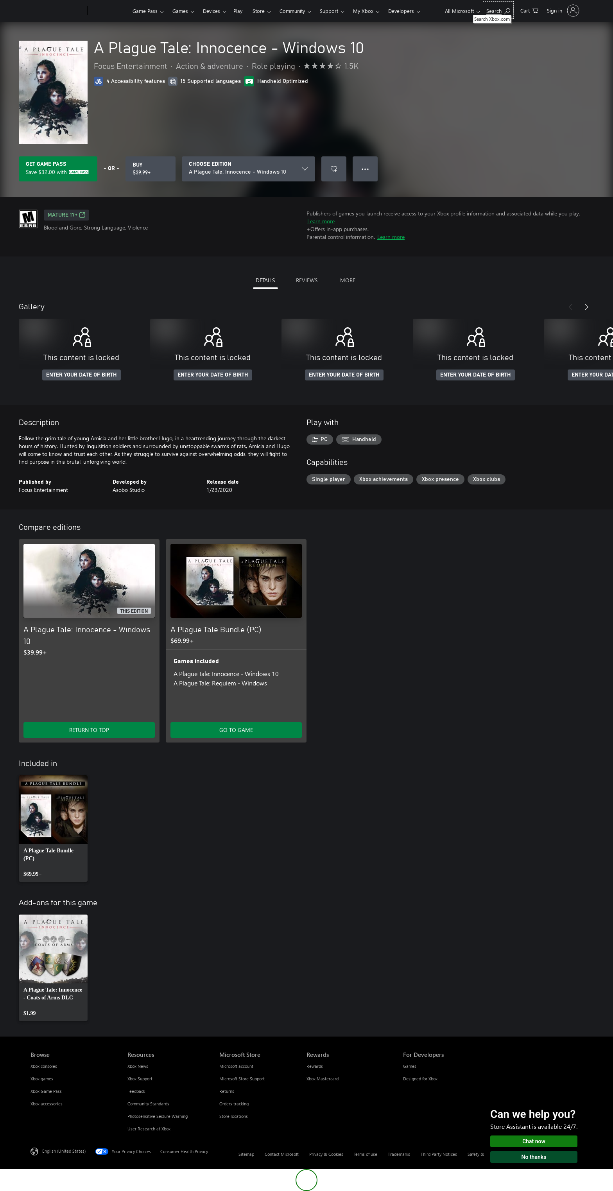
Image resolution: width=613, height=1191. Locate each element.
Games (180, 10)
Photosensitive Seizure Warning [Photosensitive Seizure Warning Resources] (157, 1116)
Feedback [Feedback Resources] (136, 1091)
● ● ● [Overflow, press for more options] (365, 169)
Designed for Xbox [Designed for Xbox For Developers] (420, 1078)
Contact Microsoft (282, 1154)
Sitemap (246, 1154)
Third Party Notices (439, 1154)
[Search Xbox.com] (498, 10)
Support (329, 10)
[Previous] (571, 306)
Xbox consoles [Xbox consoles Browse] (43, 1066)
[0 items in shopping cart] (529, 10)
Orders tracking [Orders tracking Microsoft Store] (234, 1103)
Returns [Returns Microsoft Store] (226, 1091)
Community (292, 10)
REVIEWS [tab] (306, 280)
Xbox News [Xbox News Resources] (137, 1066)
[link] (53, 828)
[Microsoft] (57, 11)
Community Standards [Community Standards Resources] (148, 1103)
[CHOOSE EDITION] (248, 168)
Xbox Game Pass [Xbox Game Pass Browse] (46, 1091)
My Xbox (363, 10)
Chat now (533, 1141)
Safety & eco (480, 1154)
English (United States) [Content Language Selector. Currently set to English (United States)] (64, 1150)
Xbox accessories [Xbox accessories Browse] (46, 1103)
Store (259, 10)
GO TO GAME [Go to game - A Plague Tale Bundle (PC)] (236, 730)
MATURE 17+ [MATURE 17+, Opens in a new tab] (66, 215)
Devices (211, 10)
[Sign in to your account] (562, 10)
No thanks (534, 1157)
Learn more (321, 221)
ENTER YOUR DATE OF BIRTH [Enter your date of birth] (81, 375)
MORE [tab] (347, 280)
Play (237, 10)
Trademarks (399, 1154)
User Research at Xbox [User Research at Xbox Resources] (148, 1128)
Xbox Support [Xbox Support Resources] (139, 1078)
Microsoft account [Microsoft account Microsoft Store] (236, 1066)
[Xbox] (109, 11)
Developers (401, 10)
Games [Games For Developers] (409, 1066)
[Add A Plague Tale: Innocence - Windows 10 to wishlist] (333, 168)
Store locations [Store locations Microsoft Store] (233, 1116)
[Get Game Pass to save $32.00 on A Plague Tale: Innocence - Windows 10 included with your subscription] (58, 168)
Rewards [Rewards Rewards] (314, 1066)
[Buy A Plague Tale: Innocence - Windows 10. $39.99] (150, 168)
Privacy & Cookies (326, 1154)
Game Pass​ (145, 10)
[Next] (586, 306)
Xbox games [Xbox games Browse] (41, 1078)
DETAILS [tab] (265, 280)
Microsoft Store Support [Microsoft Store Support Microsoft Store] (242, 1078)
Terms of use (365, 1154)
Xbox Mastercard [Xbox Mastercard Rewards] (322, 1078)
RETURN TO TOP (89, 730)
